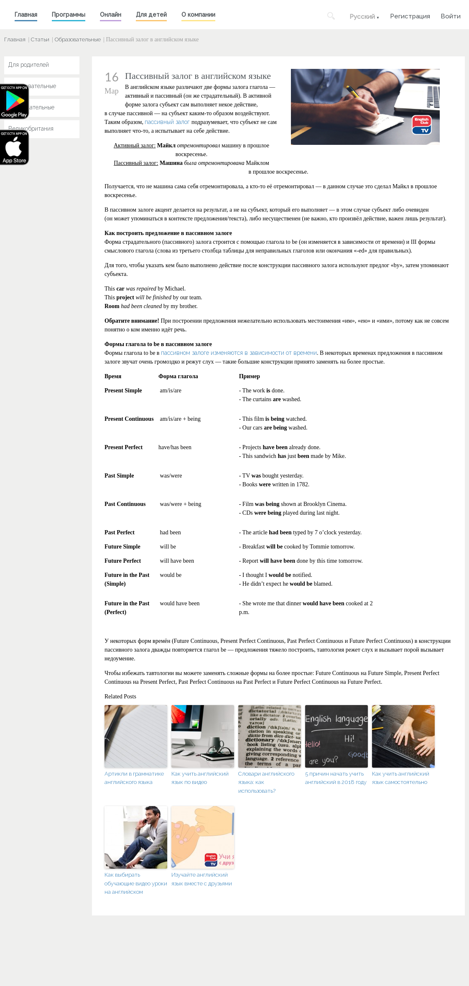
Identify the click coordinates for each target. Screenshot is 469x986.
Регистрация (410, 15)
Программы (68, 14)
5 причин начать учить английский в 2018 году (336, 778)
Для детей (151, 14)
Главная (26, 14)
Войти (451, 15)
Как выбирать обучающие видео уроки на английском (136, 883)
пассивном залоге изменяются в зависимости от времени (239, 352)
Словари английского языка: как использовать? (266, 782)
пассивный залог (167, 122)
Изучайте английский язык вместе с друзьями (201, 879)
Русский (362, 16)
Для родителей (28, 64)
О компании (198, 14)
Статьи (40, 39)
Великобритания (31, 128)
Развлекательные (31, 107)
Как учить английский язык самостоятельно (400, 778)
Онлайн (110, 14)
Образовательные (78, 39)
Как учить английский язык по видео (200, 778)
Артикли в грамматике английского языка (134, 778)
